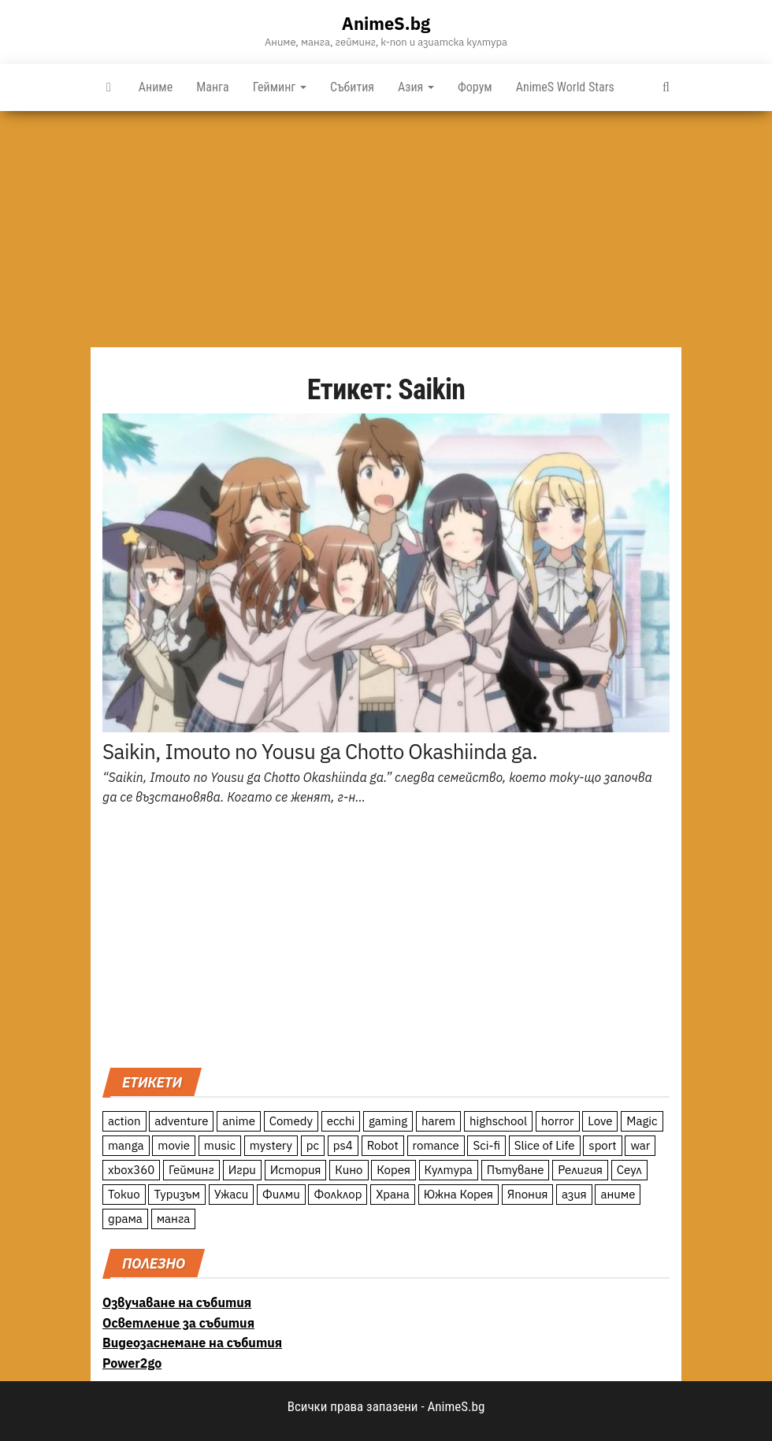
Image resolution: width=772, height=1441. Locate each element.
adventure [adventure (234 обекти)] (181, 1120)
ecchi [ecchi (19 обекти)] (341, 1120)
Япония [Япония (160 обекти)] (527, 1194)
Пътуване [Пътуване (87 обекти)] (515, 1169)
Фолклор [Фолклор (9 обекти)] (338, 1194)
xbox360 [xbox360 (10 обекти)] (131, 1169)
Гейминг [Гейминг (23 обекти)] (191, 1169)
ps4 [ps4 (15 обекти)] (343, 1145)
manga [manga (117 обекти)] (126, 1145)
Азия (416, 87)
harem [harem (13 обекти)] (438, 1120)
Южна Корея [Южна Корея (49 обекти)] (458, 1194)
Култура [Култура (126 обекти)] (449, 1169)
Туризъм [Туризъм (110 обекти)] (177, 1194)
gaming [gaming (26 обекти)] (388, 1120)
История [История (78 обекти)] (295, 1169)
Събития (352, 87)
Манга (212, 87)
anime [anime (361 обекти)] (238, 1120)
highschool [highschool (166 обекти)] (498, 1120)
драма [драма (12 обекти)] (125, 1218)
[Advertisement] (386, 229)
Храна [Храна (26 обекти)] (393, 1194)
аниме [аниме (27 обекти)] (617, 1194)
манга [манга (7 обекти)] (174, 1218)
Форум (475, 87)
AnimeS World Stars (565, 87)
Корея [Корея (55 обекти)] (393, 1169)
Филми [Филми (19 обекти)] (281, 1194)
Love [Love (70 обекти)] (600, 1120)
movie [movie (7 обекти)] (174, 1145)
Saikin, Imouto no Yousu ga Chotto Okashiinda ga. (319, 751)
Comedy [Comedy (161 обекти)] (291, 1120)
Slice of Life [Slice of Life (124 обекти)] (544, 1145)
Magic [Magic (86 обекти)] (641, 1120)
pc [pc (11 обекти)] (312, 1145)
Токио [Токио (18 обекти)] (124, 1194)
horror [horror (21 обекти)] (557, 1120)
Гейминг (279, 87)
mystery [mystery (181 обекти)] (271, 1145)
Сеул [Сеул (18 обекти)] (629, 1169)
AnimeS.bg (386, 23)
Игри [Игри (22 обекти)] (242, 1169)
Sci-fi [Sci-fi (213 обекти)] (486, 1145)
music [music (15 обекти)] (220, 1145)
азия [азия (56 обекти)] (574, 1194)
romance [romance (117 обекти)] (436, 1145)
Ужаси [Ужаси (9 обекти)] (231, 1194)
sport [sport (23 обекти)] (602, 1145)
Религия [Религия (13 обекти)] (580, 1169)
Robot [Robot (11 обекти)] (383, 1145)
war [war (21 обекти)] (640, 1145)
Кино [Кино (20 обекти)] (348, 1169)
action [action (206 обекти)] (124, 1120)
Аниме (156, 87)
